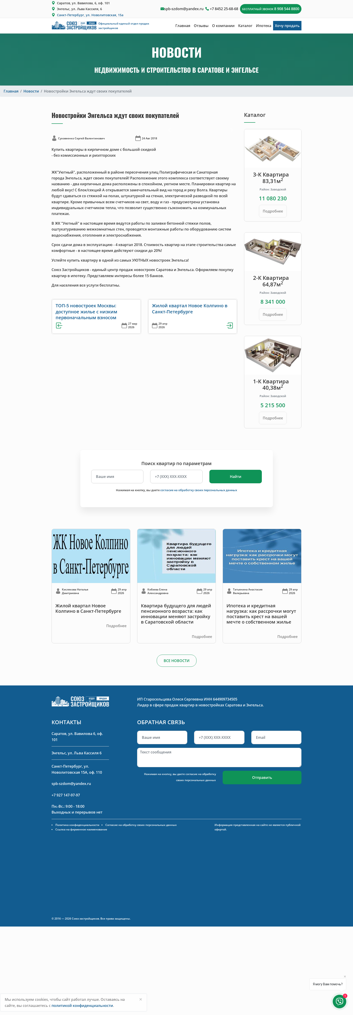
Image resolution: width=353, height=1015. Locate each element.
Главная (182, 25)
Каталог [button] (245, 25)
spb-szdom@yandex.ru (184, 8)
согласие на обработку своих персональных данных (198, 490)
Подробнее (273, 211)
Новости (31, 91)
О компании (223, 25)
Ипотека (263, 25)
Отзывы (201, 25)
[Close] (141, 999)
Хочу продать (287, 25)
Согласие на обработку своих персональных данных (141, 825)
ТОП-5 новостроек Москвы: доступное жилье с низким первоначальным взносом (86, 312)
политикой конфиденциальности (82, 1005)
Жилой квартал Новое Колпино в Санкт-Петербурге (189, 308)
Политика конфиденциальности (77, 825)
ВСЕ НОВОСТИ (177, 660)
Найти (235, 476)
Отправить (262, 777)
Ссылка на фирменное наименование (81, 829)
